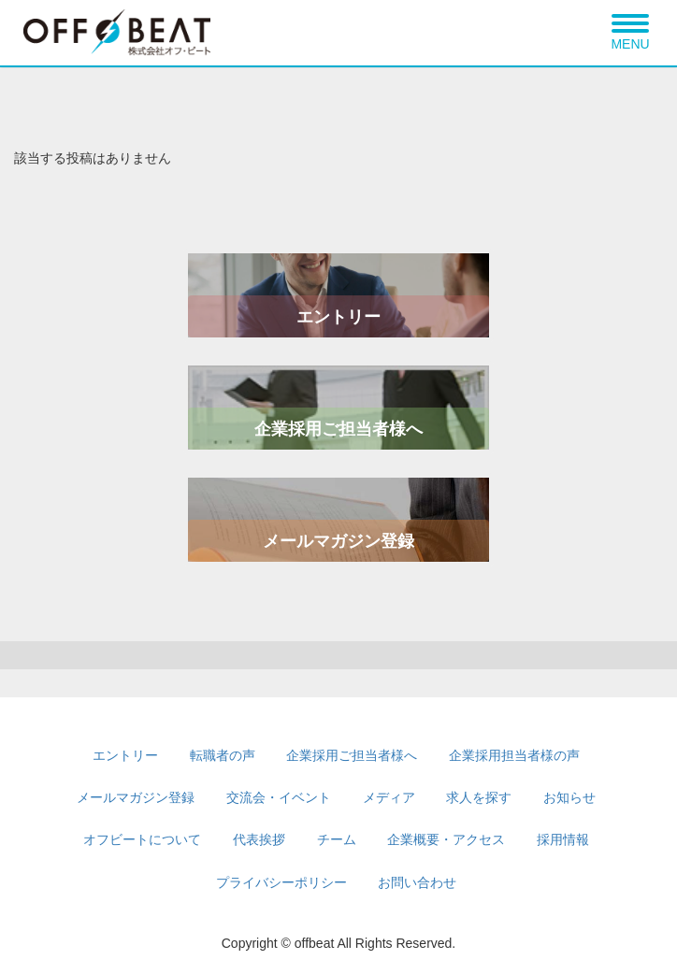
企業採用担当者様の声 (514, 755)
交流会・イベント (278, 797)
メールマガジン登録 (338, 541)
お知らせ (569, 797)
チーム (336, 839)
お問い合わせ (417, 882)
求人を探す (478, 797)
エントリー (338, 317)
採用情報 (563, 839)
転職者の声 (222, 755)
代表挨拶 (259, 839)
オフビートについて (142, 839)
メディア (389, 797)
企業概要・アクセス (446, 839)
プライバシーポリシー (281, 882)
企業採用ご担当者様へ (338, 429)
